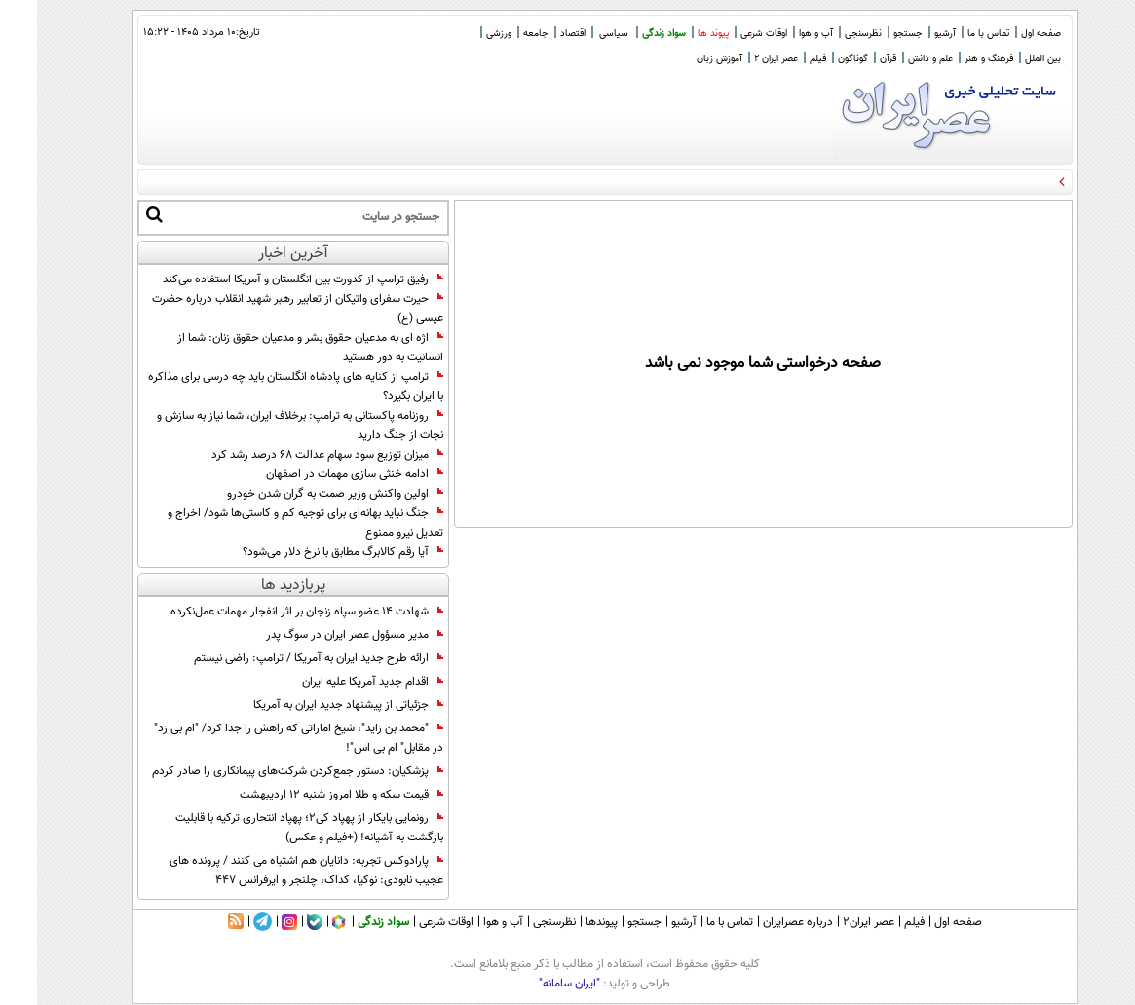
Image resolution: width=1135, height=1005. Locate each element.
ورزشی (461, 33)
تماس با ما (951, 33)
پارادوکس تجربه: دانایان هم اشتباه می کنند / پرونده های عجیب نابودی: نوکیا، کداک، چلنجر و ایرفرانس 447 (269, 870)
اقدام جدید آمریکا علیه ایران (335, 681)
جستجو (871, 33)
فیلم (781, 59)
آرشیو (908, 33)
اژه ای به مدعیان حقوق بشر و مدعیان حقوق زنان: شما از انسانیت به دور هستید (273, 347)
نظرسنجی (826, 33)
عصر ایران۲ (831, 922)
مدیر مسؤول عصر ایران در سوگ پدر (317, 635)
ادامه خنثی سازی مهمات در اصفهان (317, 474)
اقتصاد (536, 33)
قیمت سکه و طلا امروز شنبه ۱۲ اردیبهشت (304, 794)
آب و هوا (779, 33)
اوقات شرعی (726, 33)
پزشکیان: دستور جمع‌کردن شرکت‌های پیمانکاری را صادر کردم (260, 771)
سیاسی (576, 33)
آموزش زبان (682, 59)
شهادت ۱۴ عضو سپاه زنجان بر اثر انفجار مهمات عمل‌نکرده (269, 611)
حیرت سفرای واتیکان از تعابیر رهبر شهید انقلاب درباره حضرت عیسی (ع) (260, 308)
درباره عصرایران (761, 922)
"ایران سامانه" (532, 983)
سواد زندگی (627, 33)
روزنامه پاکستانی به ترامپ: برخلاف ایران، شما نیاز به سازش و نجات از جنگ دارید (263, 425)
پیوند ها (676, 33)
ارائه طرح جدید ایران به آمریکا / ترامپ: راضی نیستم (281, 658)
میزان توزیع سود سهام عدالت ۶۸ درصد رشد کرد (290, 455)
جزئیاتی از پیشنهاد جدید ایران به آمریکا (311, 705)
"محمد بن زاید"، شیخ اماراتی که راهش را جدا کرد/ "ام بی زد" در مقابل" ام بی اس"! (261, 738)
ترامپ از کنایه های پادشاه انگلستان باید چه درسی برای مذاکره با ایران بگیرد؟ (258, 386)
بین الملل (1006, 59)
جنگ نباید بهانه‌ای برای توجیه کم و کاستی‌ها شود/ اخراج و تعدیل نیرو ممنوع (268, 522)
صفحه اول (1004, 33)
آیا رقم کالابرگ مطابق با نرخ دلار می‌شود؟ (306, 552)
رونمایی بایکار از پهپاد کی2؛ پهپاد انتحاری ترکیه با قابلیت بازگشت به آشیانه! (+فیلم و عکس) (272, 827)
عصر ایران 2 (739, 59)
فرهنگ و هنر (951, 59)
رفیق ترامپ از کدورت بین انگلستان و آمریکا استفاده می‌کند (266, 279)
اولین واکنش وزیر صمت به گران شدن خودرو (298, 493)
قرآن (851, 59)
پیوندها (565, 922)
